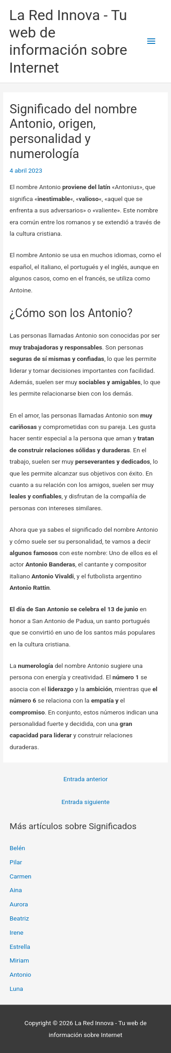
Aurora (19, 904)
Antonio (20, 974)
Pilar (16, 862)
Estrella (20, 946)
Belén (17, 848)
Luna (16, 988)
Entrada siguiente (86, 801)
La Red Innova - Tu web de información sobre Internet (68, 41)
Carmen (20, 876)
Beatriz (19, 918)
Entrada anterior (85, 779)
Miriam (19, 960)
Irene (16, 932)
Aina (16, 890)
